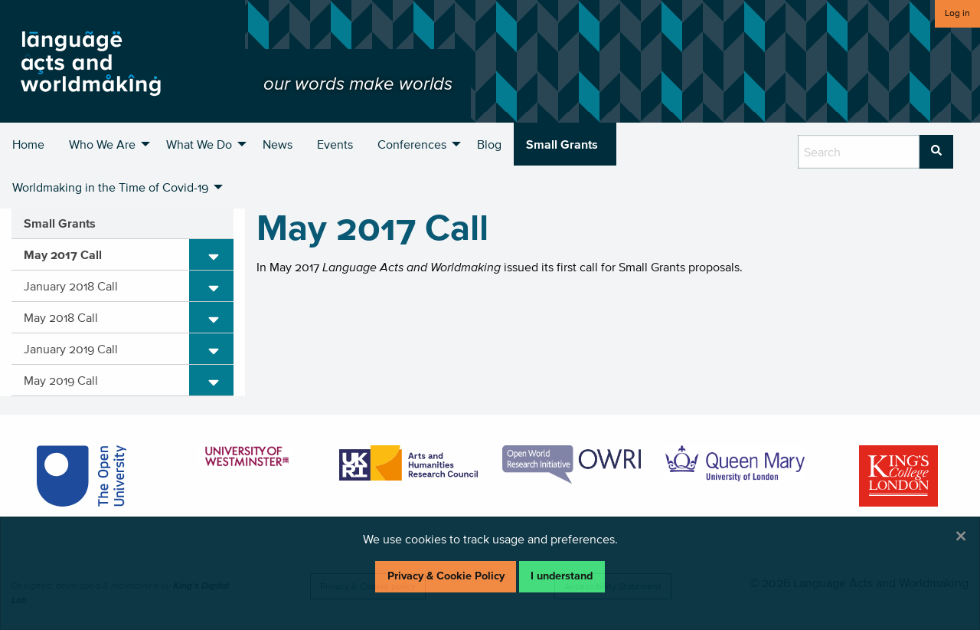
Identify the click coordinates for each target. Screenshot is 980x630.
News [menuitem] (277, 144)
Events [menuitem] (335, 144)
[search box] (859, 152)
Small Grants (60, 223)
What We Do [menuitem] (199, 144)
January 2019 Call (71, 349)
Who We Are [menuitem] (102, 144)
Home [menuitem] (28, 144)
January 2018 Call (71, 286)
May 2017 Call (63, 254)
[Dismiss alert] (961, 535)
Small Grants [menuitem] (562, 144)
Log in (957, 13)
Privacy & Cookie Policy (446, 576)
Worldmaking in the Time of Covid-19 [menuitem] (110, 187)
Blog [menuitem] (489, 144)
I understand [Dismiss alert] (562, 576)
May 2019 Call (61, 380)
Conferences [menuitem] (411, 144)
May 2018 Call (61, 317)
